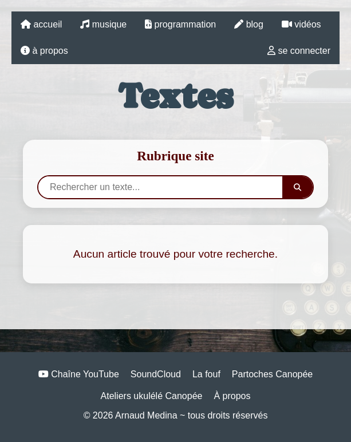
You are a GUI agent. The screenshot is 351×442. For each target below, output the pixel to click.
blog (248, 24)
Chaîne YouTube (78, 374)
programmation (180, 24)
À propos (232, 396)
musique (103, 24)
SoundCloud (156, 374)
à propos (44, 51)
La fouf (206, 374)
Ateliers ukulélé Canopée (152, 396)
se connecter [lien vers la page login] (298, 51)
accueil (41, 24)
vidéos (301, 24)
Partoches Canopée (272, 374)
